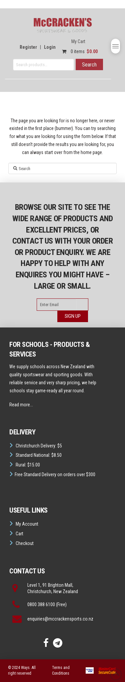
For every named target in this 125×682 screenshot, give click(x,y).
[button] (115, 46)
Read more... (21, 404)
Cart (19, 533)
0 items (78, 51)
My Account (27, 524)
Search (89, 64)
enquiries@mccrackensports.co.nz (60, 619)
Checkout (25, 543)
